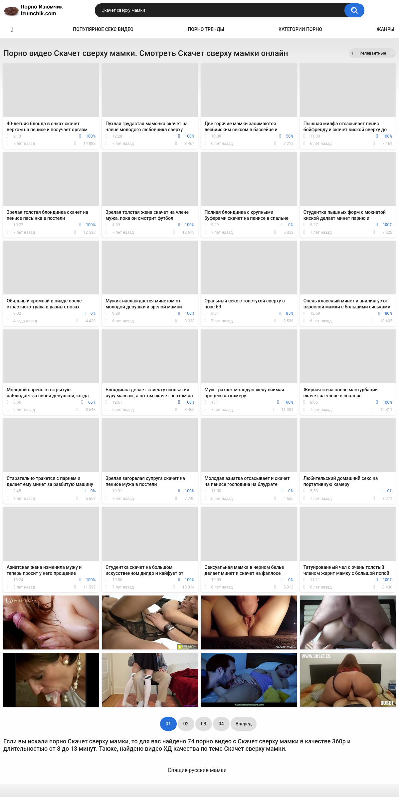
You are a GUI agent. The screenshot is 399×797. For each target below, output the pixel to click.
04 (221, 723)
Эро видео (11, 29)
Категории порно (300, 29)
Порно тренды (206, 29)
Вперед (244, 723)
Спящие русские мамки (197, 770)
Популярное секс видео (103, 29)
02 (186, 723)
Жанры (385, 29)
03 (203, 723)
